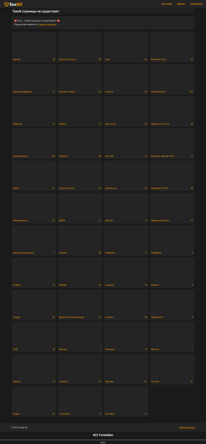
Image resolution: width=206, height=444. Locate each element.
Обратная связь (187, 427)
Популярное (196, 4)
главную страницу (47, 24)
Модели (181, 4)
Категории (167, 4)
